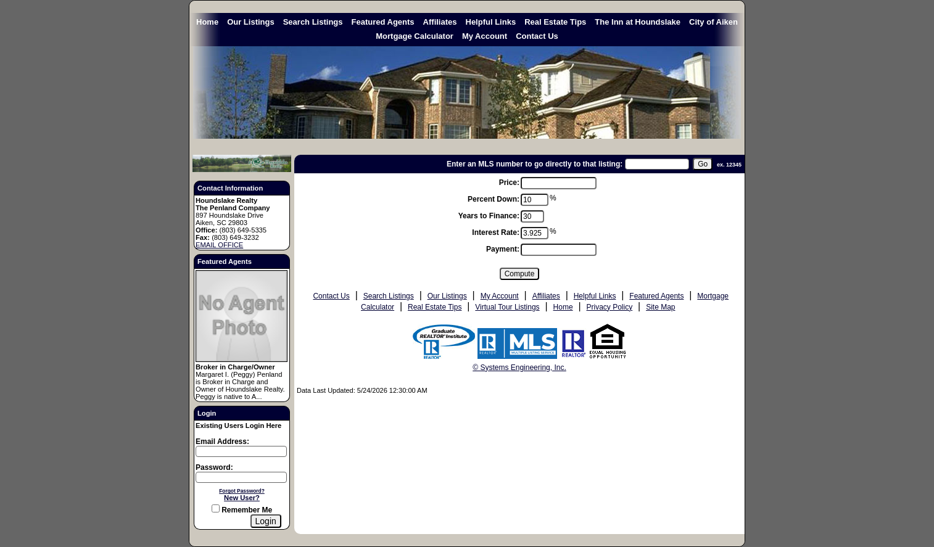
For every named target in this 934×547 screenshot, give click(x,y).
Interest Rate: (495, 232)
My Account (484, 36)
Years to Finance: (488, 216)
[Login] (265, 521)
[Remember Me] (216, 508)
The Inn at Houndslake (637, 22)
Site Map (660, 307)
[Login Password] (241, 477)
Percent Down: (493, 199)
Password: (214, 467)
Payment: (502, 249)
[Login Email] (241, 451)
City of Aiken (713, 22)
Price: (509, 182)
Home (207, 22)
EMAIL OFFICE (219, 245)
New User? (242, 497)
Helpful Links (491, 22)
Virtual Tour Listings (507, 307)
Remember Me (242, 510)
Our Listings (251, 22)
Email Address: (222, 441)
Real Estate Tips (555, 22)
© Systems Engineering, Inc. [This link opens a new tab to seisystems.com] (519, 367)
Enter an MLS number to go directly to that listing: (534, 164)
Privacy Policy (610, 307)
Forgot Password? (242, 491)
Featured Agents (383, 22)
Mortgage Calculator (414, 36)
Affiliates (440, 22)
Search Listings (313, 22)
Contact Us (537, 36)
